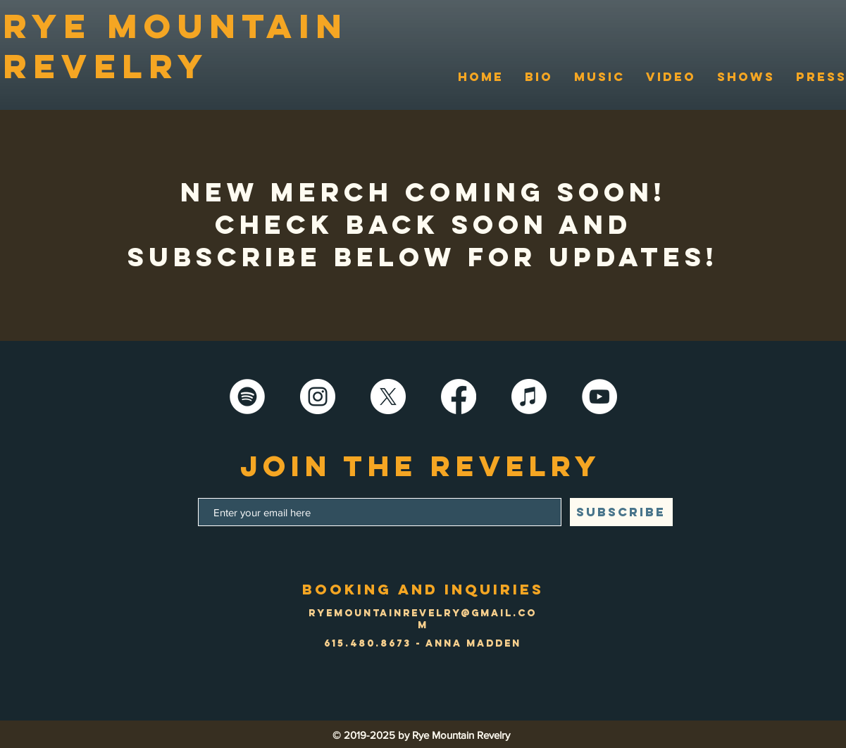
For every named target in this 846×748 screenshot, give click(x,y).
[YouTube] (599, 396)
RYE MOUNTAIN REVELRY (175, 45)
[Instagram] (317, 396)
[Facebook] (458, 396)
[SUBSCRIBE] (621, 512)
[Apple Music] (529, 396)
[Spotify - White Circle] (247, 396)
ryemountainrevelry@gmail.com (423, 619)
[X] (388, 396)
